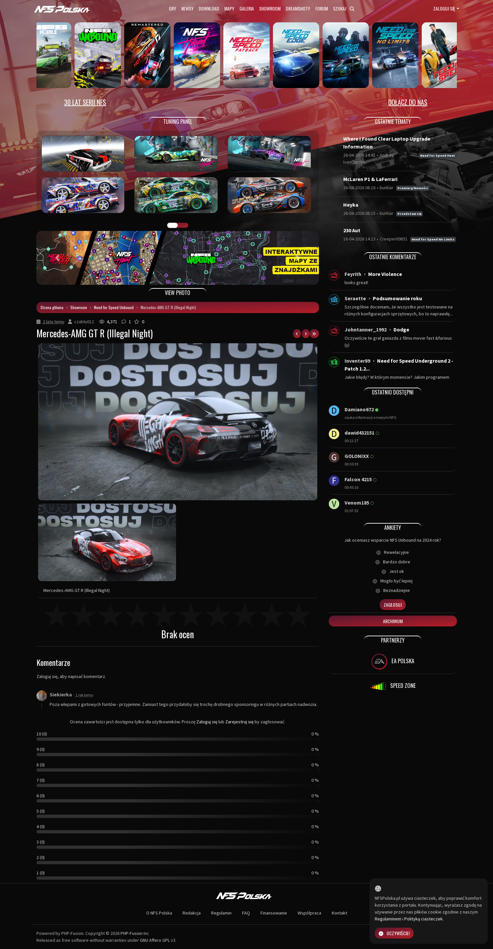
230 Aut (351, 230)
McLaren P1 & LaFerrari (370, 179)
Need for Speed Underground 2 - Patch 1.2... (399, 364)
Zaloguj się (444, 8)
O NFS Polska (159, 913)
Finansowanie (273, 913)
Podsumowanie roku (397, 298)
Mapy (229, 8)
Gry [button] (172, 8)
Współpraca (309, 913)
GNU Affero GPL (155, 940)
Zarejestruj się (239, 722)
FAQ (246, 913)
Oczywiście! (394, 933)
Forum (321, 8)
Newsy (187, 8)
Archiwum (393, 621)
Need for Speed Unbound (114, 307)
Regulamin (221, 913)
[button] (57, 258)
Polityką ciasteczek (423, 919)
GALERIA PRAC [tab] (172, 225)
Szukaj (343, 8)
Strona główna (51, 307)
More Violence (385, 274)
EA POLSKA (392, 661)
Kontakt (339, 913)
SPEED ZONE (393, 686)
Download (209, 8)
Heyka (350, 204)
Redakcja (192, 913)
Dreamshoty (298, 8)
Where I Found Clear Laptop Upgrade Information (386, 142)
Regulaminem (388, 919)
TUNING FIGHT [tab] (183, 225)
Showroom (269, 8)
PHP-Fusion (132, 933)
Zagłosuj (393, 604)
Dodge (401, 329)
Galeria (246, 8)
